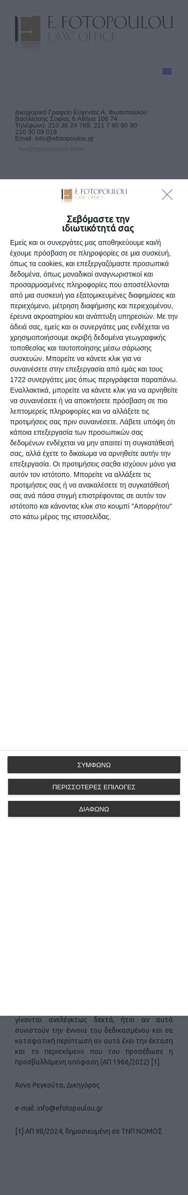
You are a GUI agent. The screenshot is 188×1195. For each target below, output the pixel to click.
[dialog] (94, 597)
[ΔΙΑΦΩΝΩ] (170, 197)
